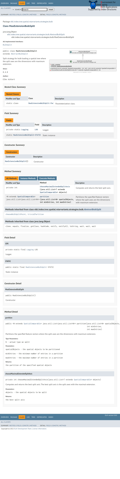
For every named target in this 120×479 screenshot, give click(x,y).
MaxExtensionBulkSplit (23, 135)
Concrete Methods (47, 178)
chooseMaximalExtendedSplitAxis (55, 186)
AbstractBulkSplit (19, 54)
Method (33, 14)
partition (44, 196)
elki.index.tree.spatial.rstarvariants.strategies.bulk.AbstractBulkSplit (36, 34)
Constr (25, 14)
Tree (33, 3)
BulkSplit (7, 45)
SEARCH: (18, 9)
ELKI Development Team (23, 429)
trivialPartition (36, 214)
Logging (24, 129)
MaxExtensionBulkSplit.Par (41, 103)
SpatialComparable (48, 192)
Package (13, 3)
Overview (5, 3)
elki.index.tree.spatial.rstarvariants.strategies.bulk (31, 21)
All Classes (6, 8)
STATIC (38, 135)
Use (28, 3)
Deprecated (42, 3)
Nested (12, 14)
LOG (36, 129)
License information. (39, 429)
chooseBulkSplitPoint (16, 214)
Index (50, 3)
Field (19, 14)
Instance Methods (28, 178)
